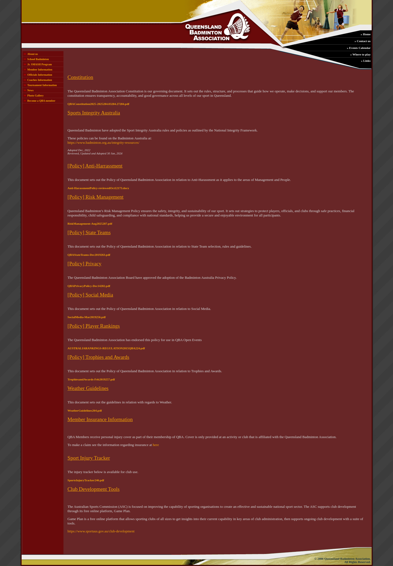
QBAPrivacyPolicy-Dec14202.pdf (89, 286)
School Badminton (38, 59)
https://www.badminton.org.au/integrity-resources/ (103, 142)
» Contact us (362, 41)
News (30, 90)
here (156, 445)
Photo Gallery (35, 95)
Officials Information (39, 74)
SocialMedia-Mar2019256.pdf (87, 317)
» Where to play (360, 54)
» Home (366, 34)
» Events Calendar (359, 47)
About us (32, 53)
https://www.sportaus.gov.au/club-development (101, 531)
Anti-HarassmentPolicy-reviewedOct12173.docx (98, 188)
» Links (366, 60)
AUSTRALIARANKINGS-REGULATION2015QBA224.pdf (106, 348)
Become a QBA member (41, 100)
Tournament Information (42, 85)
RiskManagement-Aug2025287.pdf (90, 223)
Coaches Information (39, 79)
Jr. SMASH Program (39, 64)
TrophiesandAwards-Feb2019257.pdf (91, 379)
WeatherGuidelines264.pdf (85, 410)
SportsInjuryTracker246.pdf (86, 480)
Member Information (39, 69)
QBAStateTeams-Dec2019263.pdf (89, 254)
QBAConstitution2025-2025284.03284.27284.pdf (98, 103)
